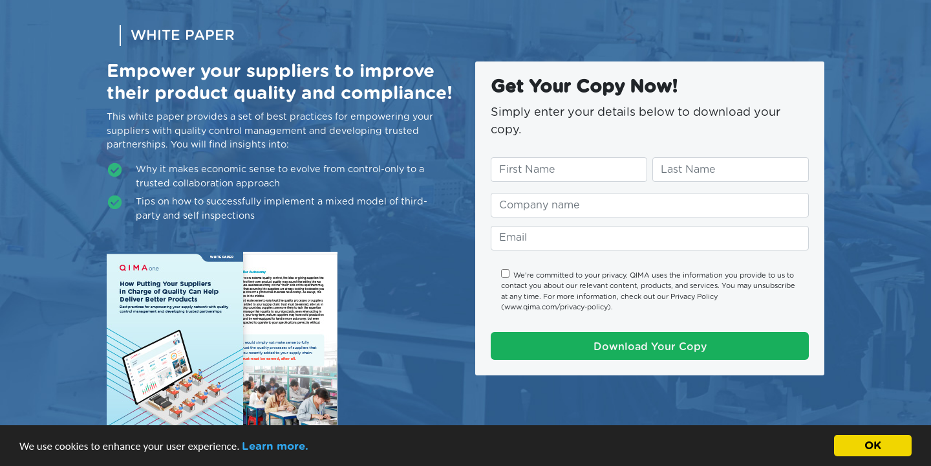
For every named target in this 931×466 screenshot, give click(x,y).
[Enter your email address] (650, 238)
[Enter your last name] (730, 169)
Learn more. (275, 446)
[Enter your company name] (650, 205)
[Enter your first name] (569, 169)
